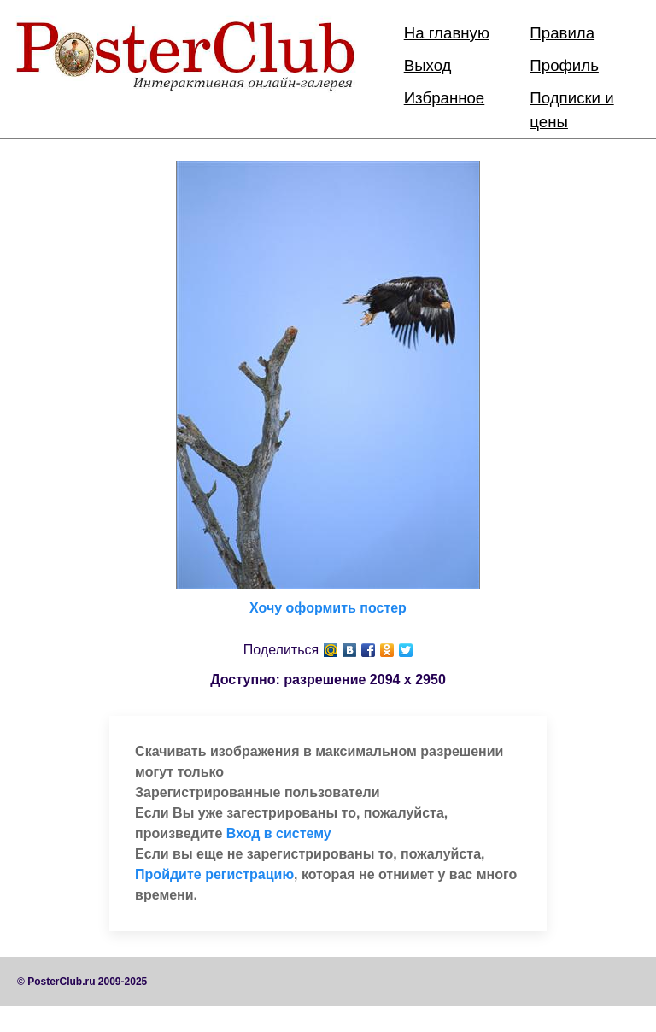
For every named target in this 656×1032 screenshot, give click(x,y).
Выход (428, 65)
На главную (446, 33)
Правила (562, 33)
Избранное (444, 98)
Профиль (564, 65)
